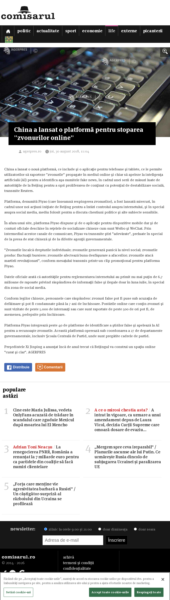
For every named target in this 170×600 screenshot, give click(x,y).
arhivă (68, 557)
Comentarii (50, 367)
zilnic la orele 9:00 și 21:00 (68, 529)
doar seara (144, 529)
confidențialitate (77, 568)
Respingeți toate (149, 593)
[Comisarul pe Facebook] (5, 573)
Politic (24, 30)
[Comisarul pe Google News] (22, 573)
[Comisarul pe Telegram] (12, 573)
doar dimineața (112, 529)
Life (111, 30)
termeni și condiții (78, 563)
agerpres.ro (32, 151)
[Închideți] (163, 581)
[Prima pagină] (8, 30)
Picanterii (153, 30)
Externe (129, 30)
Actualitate (48, 30)
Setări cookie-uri (18, 593)
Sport (70, 30)
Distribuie (18, 367)
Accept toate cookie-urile (110, 593)
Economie (92, 30)
